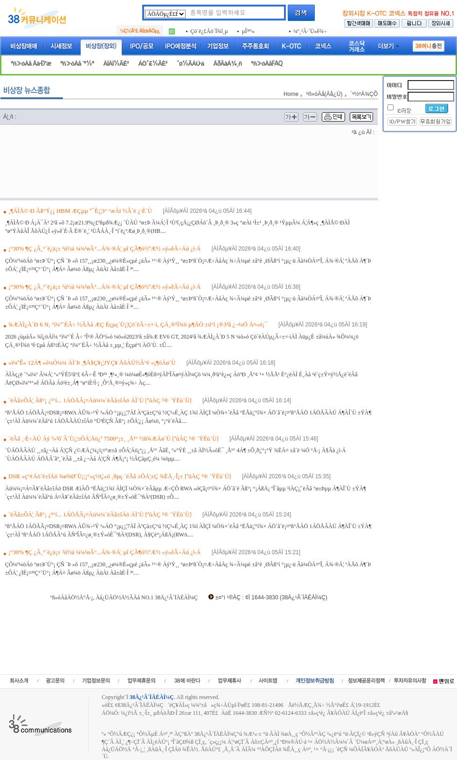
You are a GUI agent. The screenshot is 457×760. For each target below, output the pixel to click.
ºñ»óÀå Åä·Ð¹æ (31, 64)
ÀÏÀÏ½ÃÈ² (116, 64)
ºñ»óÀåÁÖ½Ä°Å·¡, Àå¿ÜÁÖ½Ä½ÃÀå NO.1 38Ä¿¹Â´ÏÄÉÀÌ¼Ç (124, 597)
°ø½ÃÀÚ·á (190, 64)
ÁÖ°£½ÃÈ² (152, 64)
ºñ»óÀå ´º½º (77, 64)
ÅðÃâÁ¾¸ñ (227, 64)
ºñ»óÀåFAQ (267, 64)
